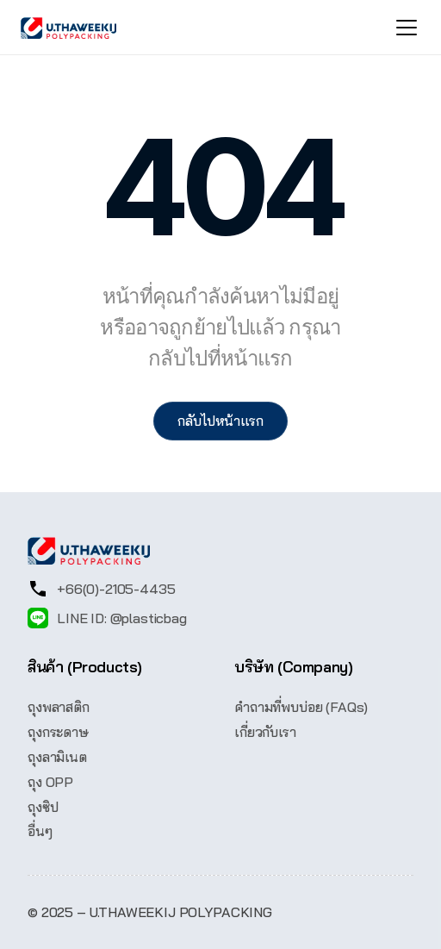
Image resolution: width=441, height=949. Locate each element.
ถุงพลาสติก (59, 706)
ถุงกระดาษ (58, 731)
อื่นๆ (40, 831)
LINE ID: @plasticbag (122, 618)
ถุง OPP (50, 781)
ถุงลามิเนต (57, 756)
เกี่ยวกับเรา (265, 731)
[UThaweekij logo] (68, 28)
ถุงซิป (43, 806)
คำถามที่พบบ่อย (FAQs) (301, 706)
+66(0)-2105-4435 (116, 588)
